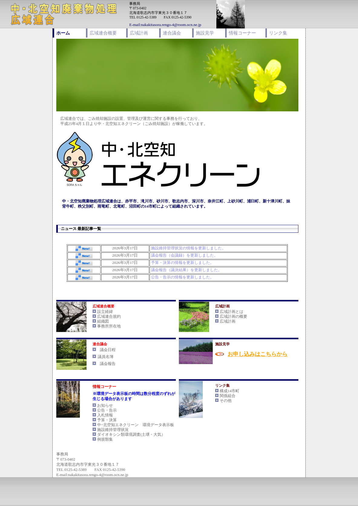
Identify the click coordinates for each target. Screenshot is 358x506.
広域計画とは (231, 311)
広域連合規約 (109, 316)
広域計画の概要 (233, 316)
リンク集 (278, 33)
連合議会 (172, 33)
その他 (226, 400)
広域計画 (139, 33)
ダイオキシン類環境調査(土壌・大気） (131, 434)
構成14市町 (229, 391)
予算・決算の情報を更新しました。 (182, 262)
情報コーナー (242, 33)
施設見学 (205, 33)
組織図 (103, 321)
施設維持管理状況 (113, 429)
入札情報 (105, 415)
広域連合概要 (103, 33)
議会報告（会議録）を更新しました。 (184, 255)
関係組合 (227, 395)
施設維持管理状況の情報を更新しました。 (188, 248)
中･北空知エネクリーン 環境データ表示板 (135, 424)
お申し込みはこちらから (257, 354)
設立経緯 (105, 311)
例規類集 (105, 439)
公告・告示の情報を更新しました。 (182, 277)
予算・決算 (107, 420)
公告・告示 (107, 410)
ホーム (63, 33)
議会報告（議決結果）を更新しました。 (186, 270)
